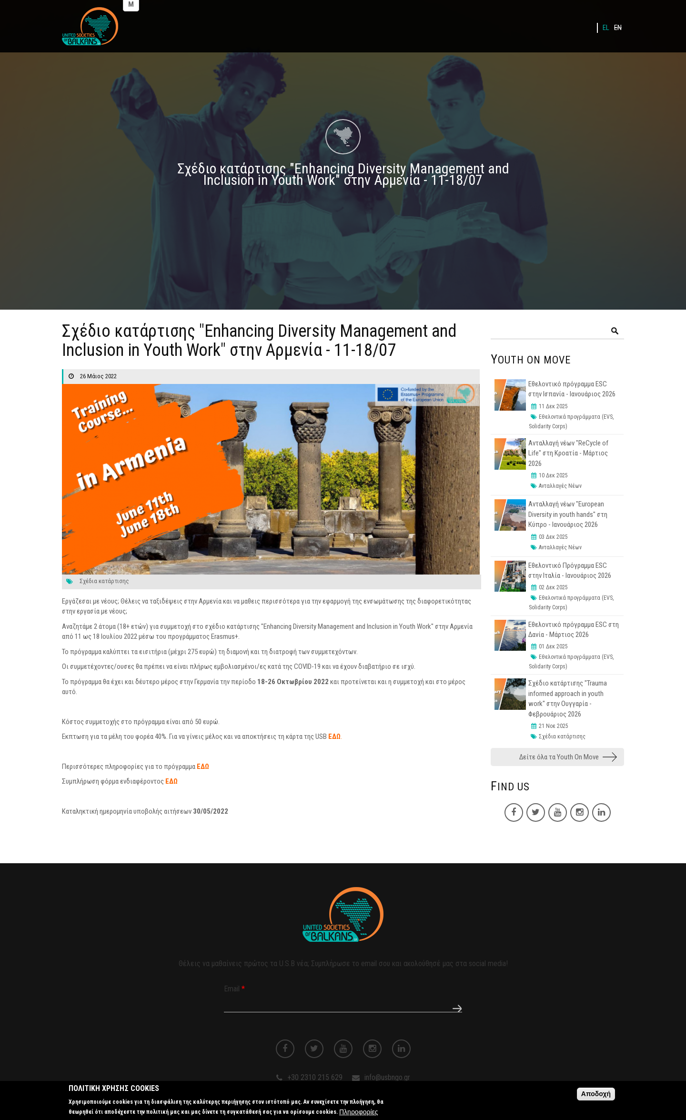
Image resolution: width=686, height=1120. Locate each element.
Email (234, 988)
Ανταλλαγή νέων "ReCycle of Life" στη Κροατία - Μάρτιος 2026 (568, 453)
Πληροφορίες (358, 1114)
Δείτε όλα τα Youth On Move (559, 757)
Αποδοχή (596, 1096)
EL (606, 27)
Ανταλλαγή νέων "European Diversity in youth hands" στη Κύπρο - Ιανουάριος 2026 (567, 514)
